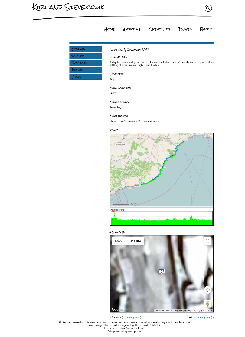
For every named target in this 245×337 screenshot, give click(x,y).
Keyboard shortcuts (163, 311)
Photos (77, 70)
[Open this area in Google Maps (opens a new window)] (117, 309)
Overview (78, 49)
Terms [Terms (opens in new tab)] (209, 311)
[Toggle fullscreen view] (208, 241)
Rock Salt (139, 328)
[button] (162, 271)
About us (132, 29)
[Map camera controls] (208, 290)
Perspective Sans (122, 328)
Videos (76, 77)
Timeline (77, 56)
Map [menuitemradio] (118, 241)
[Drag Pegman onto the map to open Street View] (208, 303)
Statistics (79, 63)
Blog (205, 29)
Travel (185, 29)
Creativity (159, 29)
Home (109, 29)
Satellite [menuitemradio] (134, 241)
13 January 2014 (202, 317)
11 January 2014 (131, 317)
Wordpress (134, 331)
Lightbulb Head (139, 325)
